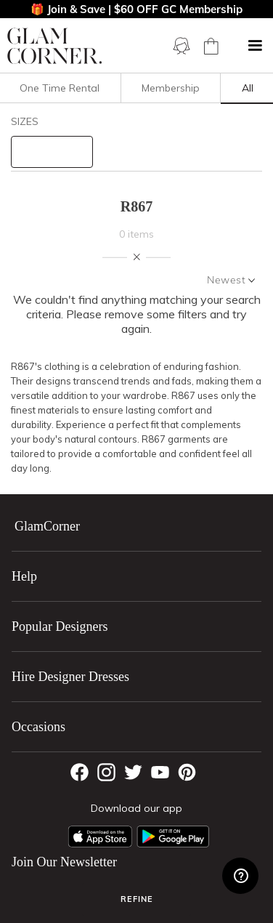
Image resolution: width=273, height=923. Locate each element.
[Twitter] (133, 772)
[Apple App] (100, 836)
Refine (137, 899)
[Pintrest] (187, 772)
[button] (255, 46)
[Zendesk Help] (240, 876)
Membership (171, 87)
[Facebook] (79, 772)
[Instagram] (106, 772)
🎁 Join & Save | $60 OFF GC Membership (136, 9)
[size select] (52, 152)
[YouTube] (160, 772)
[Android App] (172, 836)
